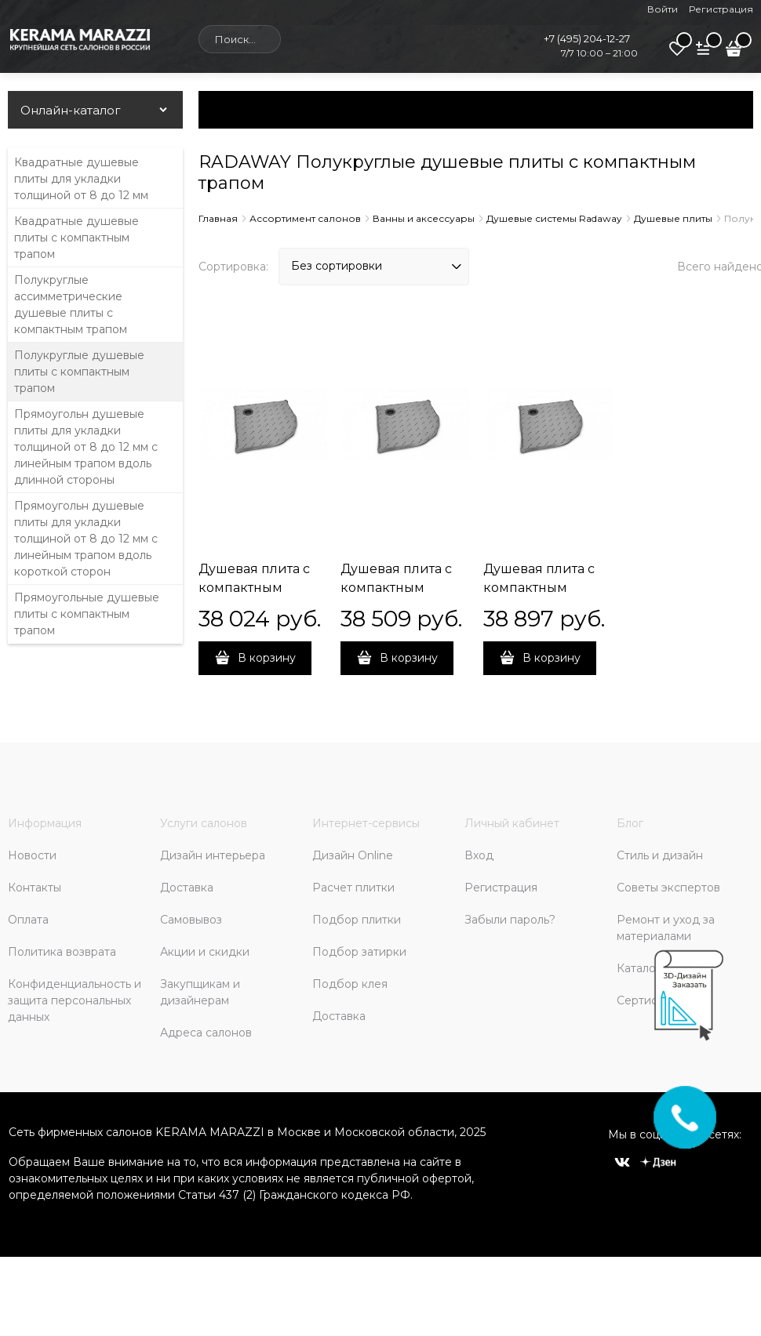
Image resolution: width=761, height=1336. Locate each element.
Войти (662, 9)
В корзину (267, 658)
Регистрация (721, 9)
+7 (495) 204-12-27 (587, 38)
